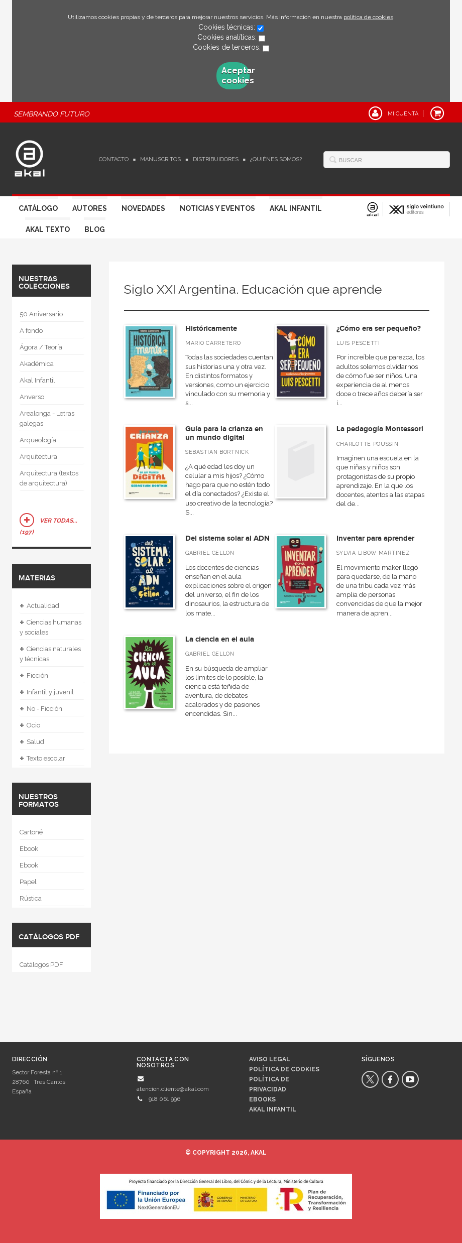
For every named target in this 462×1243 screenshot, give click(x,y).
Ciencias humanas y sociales (50, 626)
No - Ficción (41, 709)
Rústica (31, 898)
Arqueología (38, 440)
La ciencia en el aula (219, 639)
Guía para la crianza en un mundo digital (224, 433)
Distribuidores (216, 159)
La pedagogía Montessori (379, 429)
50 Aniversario (41, 314)
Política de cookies (284, 1069)
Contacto (114, 159)
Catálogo (38, 208)
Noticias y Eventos (217, 208)
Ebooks (262, 1099)
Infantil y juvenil (47, 692)
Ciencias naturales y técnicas (50, 653)
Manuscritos (160, 159)
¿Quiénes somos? (276, 159)
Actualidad (39, 606)
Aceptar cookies (235, 75)
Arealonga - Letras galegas (47, 418)
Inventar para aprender (375, 538)
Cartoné (31, 832)
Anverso (32, 397)
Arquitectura (38, 456)
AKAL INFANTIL (272, 1109)
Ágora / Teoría (41, 347)
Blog (94, 229)
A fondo (31, 330)
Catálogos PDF (41, 964)
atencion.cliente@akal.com (173, 1088)
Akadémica (37, 363)
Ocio (30, 725)
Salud (32, 742)
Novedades (143, 208)
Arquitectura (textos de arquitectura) (49, 478)
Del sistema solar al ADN (227, 538)
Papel (28, 882)
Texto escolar (42, 759)
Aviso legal (269, 1059)
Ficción (34, 676)
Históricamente (211, 328)
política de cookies (368, 17)
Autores (89, 208)
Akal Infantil (296, 208)
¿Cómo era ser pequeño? (378, 328)
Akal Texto (48, 229)
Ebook (29, 848)
